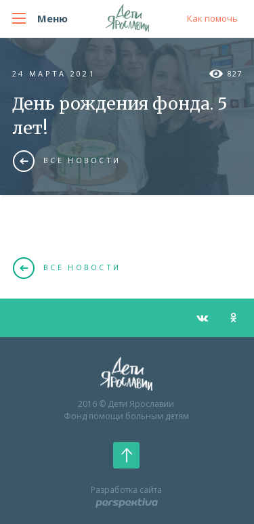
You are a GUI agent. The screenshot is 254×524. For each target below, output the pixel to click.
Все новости (67, 160)
